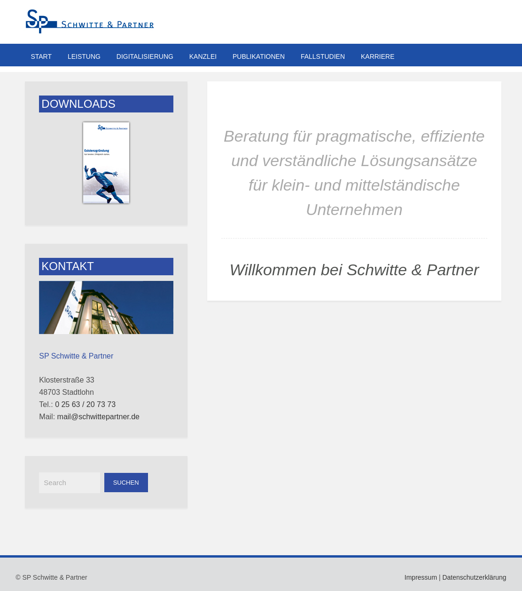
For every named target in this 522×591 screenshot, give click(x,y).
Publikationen (259, 56)
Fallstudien (323, 56)
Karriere (378, 56)
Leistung (84, 56)
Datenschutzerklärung (474, 577)
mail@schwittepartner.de (98, 417)
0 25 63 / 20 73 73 (85, 404)
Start (41, 56)
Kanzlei (203, 56)
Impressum (421, 577)
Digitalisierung (145, 56)
